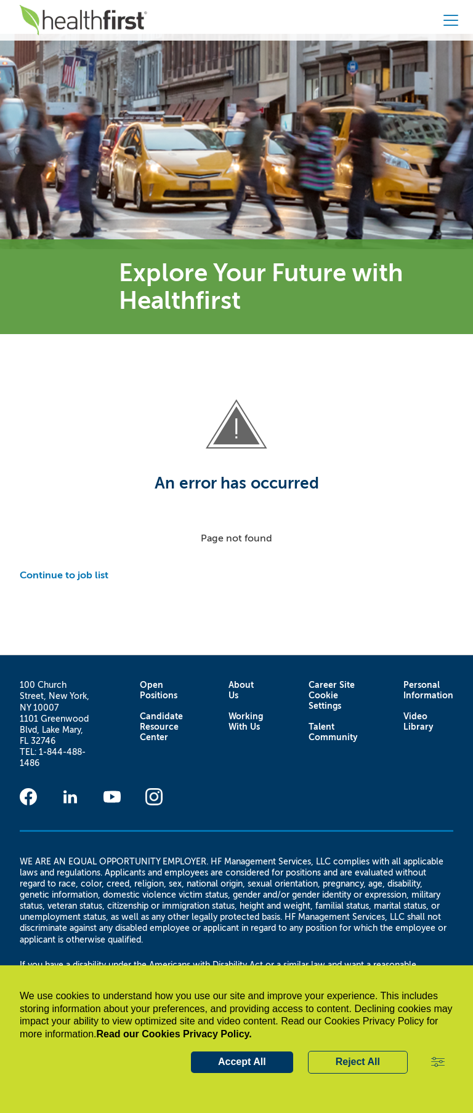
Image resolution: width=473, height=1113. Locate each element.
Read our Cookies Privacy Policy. (174, 1034)
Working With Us (245, 721)
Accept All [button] (242, 1061)
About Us (241, 690)
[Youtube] (112, 796)
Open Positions (158, 690)
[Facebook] (28, 796)
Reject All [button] (358, 1061)
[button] (437, 1062)
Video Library (418, 721)
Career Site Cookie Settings (332, 695)
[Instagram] (154, 796)
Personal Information (428, 690)
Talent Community (333, 732)
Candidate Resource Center (161, 727)
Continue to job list (64, 575)
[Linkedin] (70, 796)
